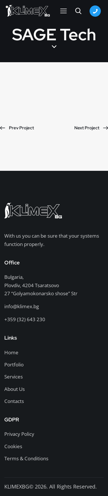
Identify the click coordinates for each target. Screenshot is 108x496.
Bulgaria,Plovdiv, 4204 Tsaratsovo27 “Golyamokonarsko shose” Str (40, 285)
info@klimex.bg (21, 306)
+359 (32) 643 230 (24, 319)
